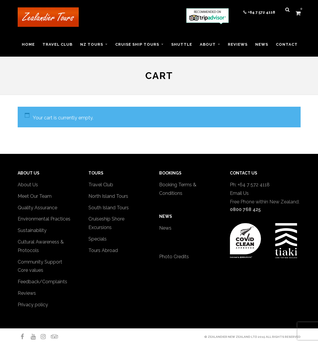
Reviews (27, 293)
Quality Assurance (37, 207)
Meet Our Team (35, 196)
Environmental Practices (44, 219)
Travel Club (100, 184)
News (165, 228)
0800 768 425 (245, 209)
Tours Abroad (103, 250)
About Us (28, 184)
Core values (30, 270)
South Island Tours (108, 207)
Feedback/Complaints (42, 281)
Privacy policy (33, 304)
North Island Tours (108, 196)
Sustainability (32, 230)
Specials (97, 239)
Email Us (239, 193)
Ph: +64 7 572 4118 (250, 184)
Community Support (40, 262)
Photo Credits (174, 256)
